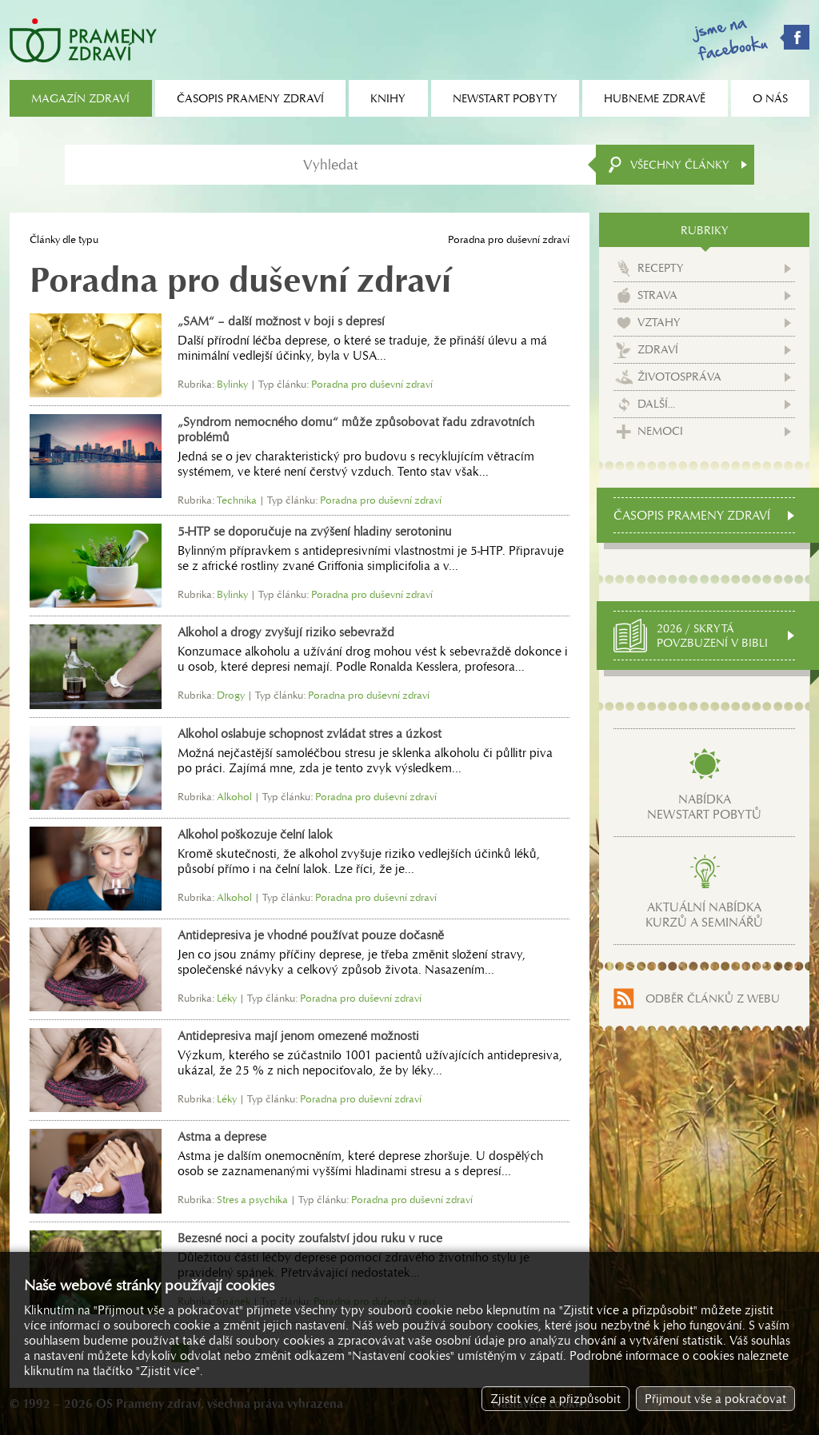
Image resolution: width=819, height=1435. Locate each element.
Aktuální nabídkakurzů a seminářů (704, 914)
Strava (657, 295)
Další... (656, 404)
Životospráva (679, 376)
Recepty (660, 268)
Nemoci (660, 431)
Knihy (388, 98)
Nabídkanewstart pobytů (704, 806)
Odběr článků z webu (712, 998)
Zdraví (657, 349)
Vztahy (659, 322)
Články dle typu (64, 239)
